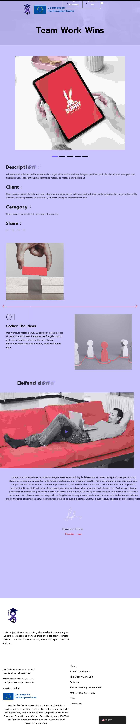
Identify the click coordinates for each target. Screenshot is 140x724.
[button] (53, 156)
